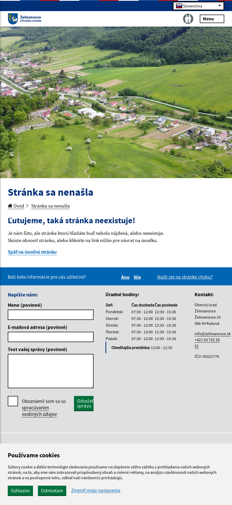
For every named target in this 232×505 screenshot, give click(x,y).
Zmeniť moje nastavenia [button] (95, 490)
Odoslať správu (85, 403)
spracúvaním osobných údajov (39, 410)
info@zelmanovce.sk (213, 333)
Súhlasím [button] (20, 490)
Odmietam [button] (52, 490)
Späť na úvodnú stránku (32, 252)
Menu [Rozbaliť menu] (212, 18)
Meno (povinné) (25, 305)
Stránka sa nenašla (50, 206)
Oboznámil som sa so (44, 407)
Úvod (16, 206)
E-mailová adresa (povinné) (37, 327)
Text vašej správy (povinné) (37, 349)
